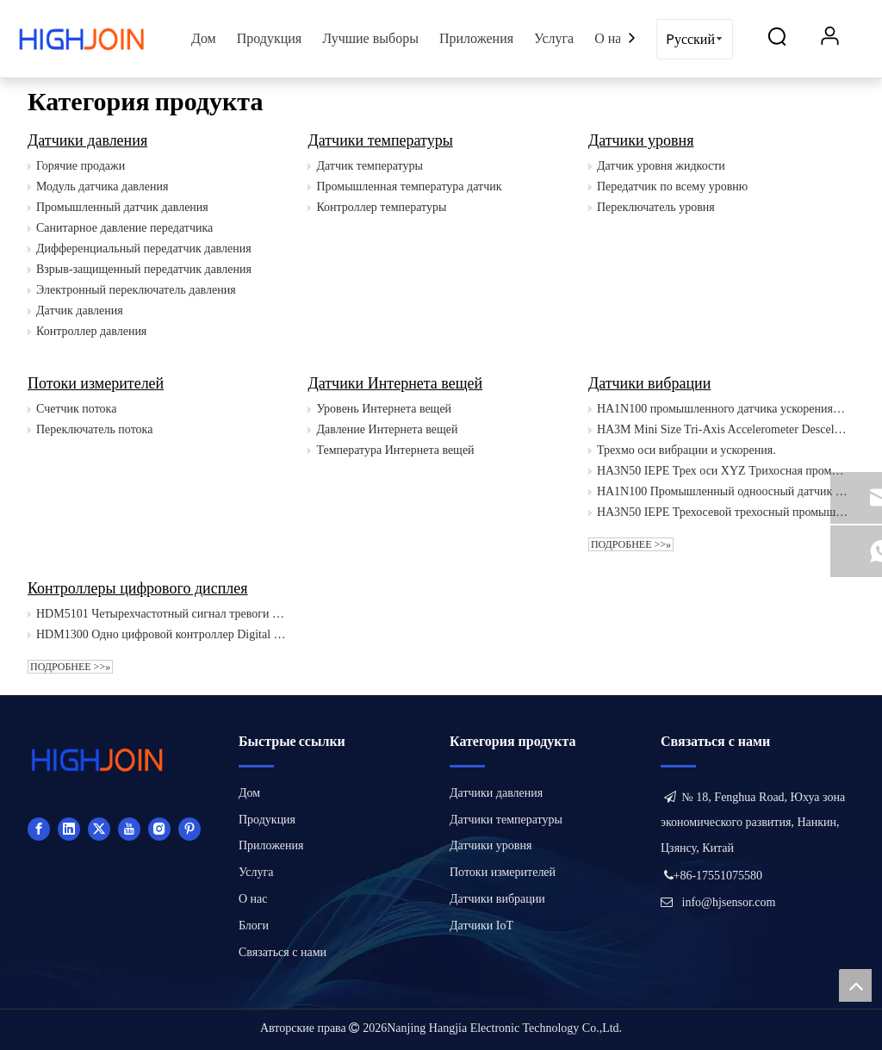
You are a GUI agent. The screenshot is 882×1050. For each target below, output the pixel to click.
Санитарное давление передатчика (124, 227)
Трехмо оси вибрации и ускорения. (686, 450)
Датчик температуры (369, 165)
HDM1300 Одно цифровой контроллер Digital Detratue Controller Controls (161, 634)
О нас (610, 38)
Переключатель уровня (656, 207)
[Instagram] (159, 829)
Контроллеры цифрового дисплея (138, 588)
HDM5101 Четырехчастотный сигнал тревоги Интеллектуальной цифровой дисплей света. (161, 613)
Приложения (476, 38)
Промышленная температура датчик (408, 186)
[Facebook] (39, 829)
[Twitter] (99, 829)
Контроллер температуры (381, 207)
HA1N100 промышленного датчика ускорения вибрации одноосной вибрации (722, 408)
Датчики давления (87, 140)
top (855, 985)
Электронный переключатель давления (136, 289)
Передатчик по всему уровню (672, 186)
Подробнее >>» (631, 544)
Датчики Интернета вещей (394, 383)
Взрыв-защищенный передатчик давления (144, 269)
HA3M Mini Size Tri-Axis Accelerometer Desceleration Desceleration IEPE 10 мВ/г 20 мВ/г (722, 429)
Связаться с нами (282, 952)
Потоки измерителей (96, 383)
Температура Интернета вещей (395, 450)
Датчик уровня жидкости (661, 165)
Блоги (254, 925)
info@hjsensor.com (729, 902)
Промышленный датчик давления (122, 207)
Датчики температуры (379, 140)
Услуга (554, 38)
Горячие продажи (80, 165)
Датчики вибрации (649, 383)
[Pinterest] (189, 829)
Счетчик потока (76, 408)
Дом (203, 38)
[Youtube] (129, 829)
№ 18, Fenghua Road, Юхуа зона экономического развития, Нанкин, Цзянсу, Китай (753, 822)
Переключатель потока (94, 429)
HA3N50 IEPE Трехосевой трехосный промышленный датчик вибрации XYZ (722, 512)
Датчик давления (79, 310)
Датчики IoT (481, 925)
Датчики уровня (641, 140)
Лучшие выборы (370, 38)
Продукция (269, 38)
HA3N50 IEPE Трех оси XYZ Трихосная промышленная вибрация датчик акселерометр (722, 470)
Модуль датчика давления (102, 186)
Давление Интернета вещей (386, 429)
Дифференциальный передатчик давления (144, 248)
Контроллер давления (91, 331)
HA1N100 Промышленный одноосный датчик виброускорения (722, 491)
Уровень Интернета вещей (383, 408)
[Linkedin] (69, 829)
